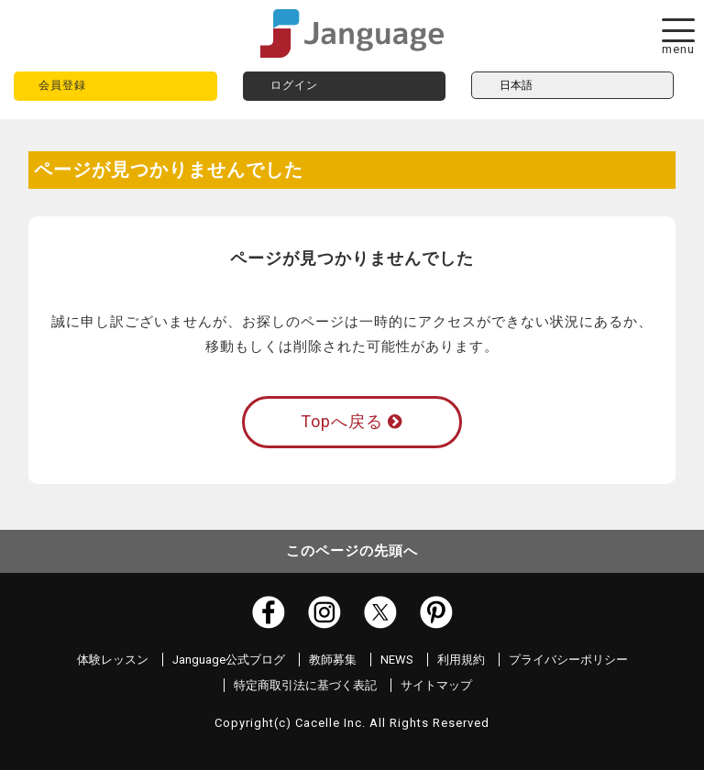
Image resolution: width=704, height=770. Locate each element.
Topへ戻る (351, 421)
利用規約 (461, 659)
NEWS (396, 659)
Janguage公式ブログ (228, 659)
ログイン (294, 85)
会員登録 (62, 85)
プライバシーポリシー (568, 659)
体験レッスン (112, 659)
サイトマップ (436, 685)
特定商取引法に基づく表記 (305, 685)
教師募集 (333, 659)
